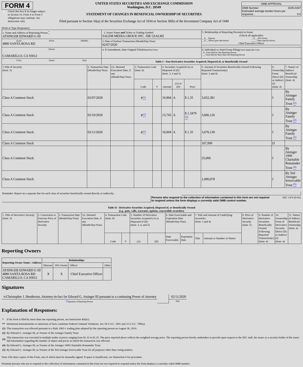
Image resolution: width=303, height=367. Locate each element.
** (67, 301)
